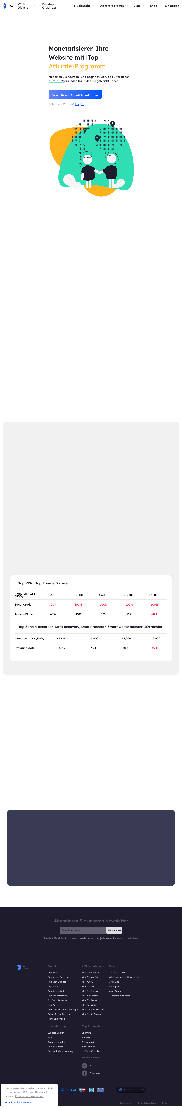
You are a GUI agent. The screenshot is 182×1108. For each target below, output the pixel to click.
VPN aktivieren (55, 1048)
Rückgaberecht (126, 1105)
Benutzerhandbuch (57, 1043)
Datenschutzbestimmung (30, 1096)
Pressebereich (89, 1043)
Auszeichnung (89, 1048)
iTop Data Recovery (58, 997)
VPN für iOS (88, 988)
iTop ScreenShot (56, 992)
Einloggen (172, 5)
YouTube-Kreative (91, 1053)
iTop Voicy (53, 988)
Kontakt (86, 1039)
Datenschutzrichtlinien (147, 1105)
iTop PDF (52, 1006)
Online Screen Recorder (59, 1016)
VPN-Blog (114, 983)
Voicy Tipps (115, 992)
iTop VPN (52, 974)
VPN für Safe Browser (93, 1011)
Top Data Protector (58, 1002)
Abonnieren (114, 931)
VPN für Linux (89, 1006)
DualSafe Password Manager (63, 1011)
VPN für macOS (90, 979)
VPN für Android (90, 992)
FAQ (50, 1039)
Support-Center (56, 1034)
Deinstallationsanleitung (60, 1053)
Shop (153, 5)
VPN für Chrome (90, 997)
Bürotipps (114, 988)
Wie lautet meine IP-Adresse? (124, 979)
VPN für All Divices (91, 1016)
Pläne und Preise (56, 1020)
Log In (79, 105)
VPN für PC (87, 983)
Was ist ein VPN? (118, 974)
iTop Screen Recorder (58, 979)
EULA (164, 1105)
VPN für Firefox (90, 1002)
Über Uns (86, 1034)
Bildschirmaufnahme (119, 997)
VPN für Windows (91, 974)
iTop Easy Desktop (57, 983)
